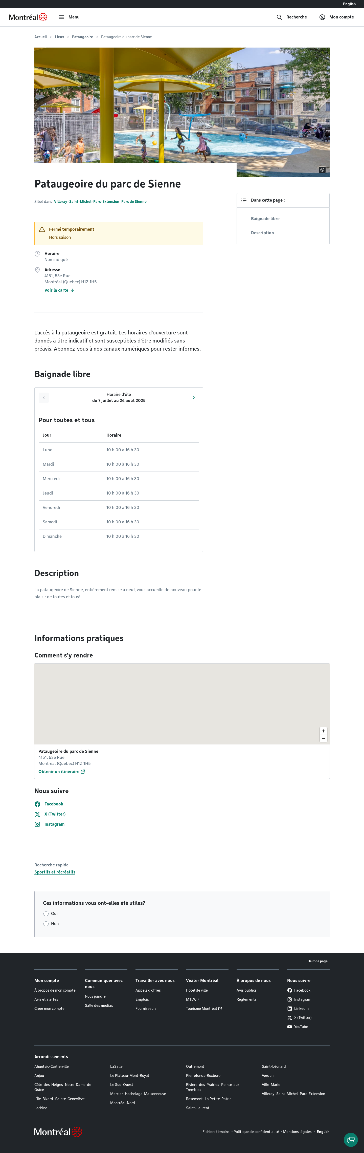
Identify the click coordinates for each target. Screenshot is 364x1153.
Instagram (299, 999)
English (349, 4)
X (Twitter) (299, 1017)
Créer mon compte (49, 1009)
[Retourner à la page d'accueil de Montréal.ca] (28, 17)
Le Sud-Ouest (121, 1085)
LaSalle (116, 1066)
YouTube (297, 1026)
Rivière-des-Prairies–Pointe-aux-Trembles (213, 1087)
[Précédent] (44, 398)
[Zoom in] (323, 731)
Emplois (142, 999)
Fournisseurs (145, 1009)
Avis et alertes (46, 999)
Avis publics (247, 990)
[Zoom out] (323, 738)
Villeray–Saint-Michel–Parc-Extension (86, 202)
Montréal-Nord (122, 1103)
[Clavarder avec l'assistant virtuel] (351, 1140)
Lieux (59, 37)
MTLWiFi (193, 999)
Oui (54, 913)
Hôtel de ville (197, 990)
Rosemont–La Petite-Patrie (209, 1099)
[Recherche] (291, 17)
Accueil (40, 37)
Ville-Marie (271, 1085)
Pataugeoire (82, 37)
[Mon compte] (336, 17)
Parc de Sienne (134, 202)
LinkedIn (298, 1008)
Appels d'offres (148, 990)
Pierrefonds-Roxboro (203, 1076)
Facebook (298, 990)
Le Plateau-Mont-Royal (129, 1076)
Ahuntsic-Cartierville (51, 1066)
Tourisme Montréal (201, 1009)
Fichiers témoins (216, 1132)
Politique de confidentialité (256, 1132)
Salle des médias (99, 1005)
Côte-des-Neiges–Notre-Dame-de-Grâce (63, 1087)
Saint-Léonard (274, 1066)
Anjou (39, 1076)
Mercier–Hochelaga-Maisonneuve (138, 1094)
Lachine (40, 1108)
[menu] (69, 17)
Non (55, 923)
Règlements (247, 999)
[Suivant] (194, 398)
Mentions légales (297, 1132)
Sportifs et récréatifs (54, 872)
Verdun (268, 1076)
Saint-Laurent (197, 1108)
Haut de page (318, 961)
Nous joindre (95, 996)
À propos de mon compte (55, 990)
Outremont (195, 1066)
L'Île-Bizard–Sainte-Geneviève (59, 1099)
